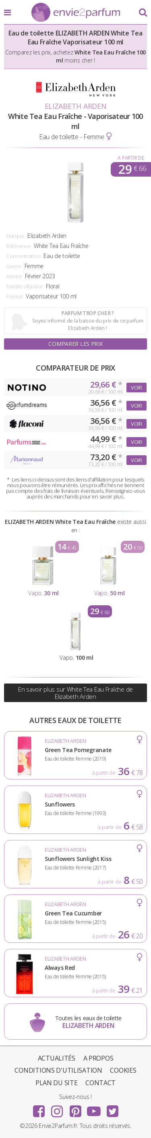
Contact (100, 1082)
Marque (15, 236)
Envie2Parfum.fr (75, 13)
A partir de (131, 157)
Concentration (23, 256)
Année (14, 276)
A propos (98, 1058)
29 (132, 169)
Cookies (123, 1070)
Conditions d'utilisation (58, 1070)
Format (14, 296)
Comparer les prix (75, 344)
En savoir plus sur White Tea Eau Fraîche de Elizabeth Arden (75, 692)
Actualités (56, 1058)
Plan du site (56, 1082)
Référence (18, 246)
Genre (13, 266)
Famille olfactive (24, 286)
